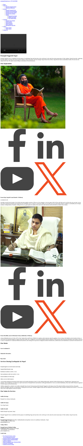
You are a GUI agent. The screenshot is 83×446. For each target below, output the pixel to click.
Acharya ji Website (7, 440)
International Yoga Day (10, 25)
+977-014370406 (13, 1)
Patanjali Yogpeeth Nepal (11, 6)
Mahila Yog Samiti (12, 17)
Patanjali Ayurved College (11, 12)
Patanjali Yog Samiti (12, 16)
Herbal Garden (9, 21)
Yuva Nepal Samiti (12, 18)
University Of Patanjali (8, 443)
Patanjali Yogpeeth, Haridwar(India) (10, 438)
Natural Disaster (9, 23)
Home (4, 4)
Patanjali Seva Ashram (10, 13)
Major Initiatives (9, 24)
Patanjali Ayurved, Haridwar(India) (10, 439)
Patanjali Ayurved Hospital (11, 11)
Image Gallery (9, 27)
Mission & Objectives (10, 7)
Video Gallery (9, 28)
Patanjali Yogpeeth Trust (11, 10)
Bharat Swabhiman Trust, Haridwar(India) (12, 442)
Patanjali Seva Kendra (10, 20)
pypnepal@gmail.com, (5, 1)
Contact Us (5, 30)
